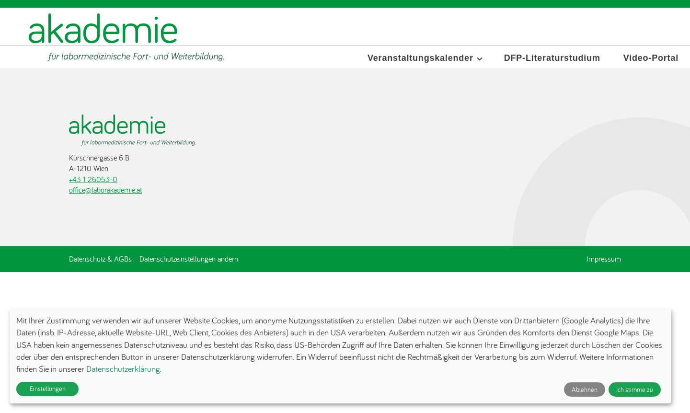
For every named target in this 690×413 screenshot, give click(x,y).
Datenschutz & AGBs (100, 259)
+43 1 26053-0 (93, 179)
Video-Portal (650, 58)
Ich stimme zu (634, 389)
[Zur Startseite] (126, 37)
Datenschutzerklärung (123, 368)
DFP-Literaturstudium (552, 58)
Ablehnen (585, 389)
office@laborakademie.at (105, 190)
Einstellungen (48, 388)
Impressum (603, 259)
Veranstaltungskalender (420, 58)
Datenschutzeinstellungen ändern (188, 259)
